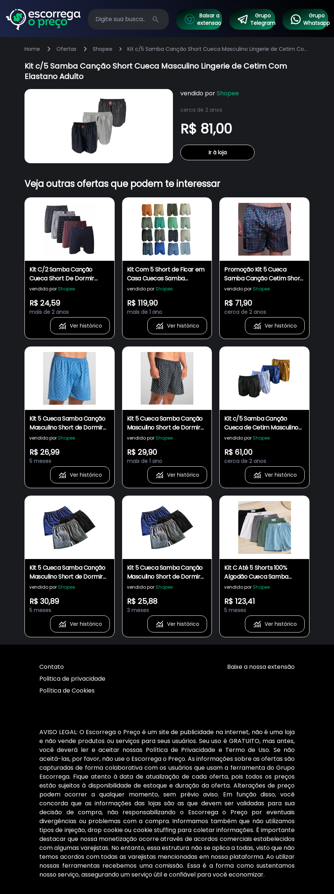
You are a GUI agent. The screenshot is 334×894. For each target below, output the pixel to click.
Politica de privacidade (72, 678)
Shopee (102, 49)
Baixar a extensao (202, 19)
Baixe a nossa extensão (261, 667)
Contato (51, 667)
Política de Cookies (67, 690)
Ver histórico (80, 325)
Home (32, 49)
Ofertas (66, 49)
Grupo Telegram (256, 19)
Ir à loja (218, 152)
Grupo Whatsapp (309, 19)
